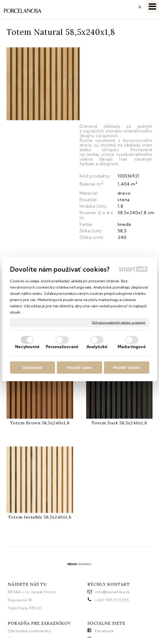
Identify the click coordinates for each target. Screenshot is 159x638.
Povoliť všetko (126, 367)
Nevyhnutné (27, 346)
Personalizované (62, 346)
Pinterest (103, 597)
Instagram (104, 581)
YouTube (103, 589)
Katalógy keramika (26, 597)
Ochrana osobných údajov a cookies (118, 322)
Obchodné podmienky (29, 573)
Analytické (96, 346)
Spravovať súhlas (77, 627)
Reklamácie (19, 589)
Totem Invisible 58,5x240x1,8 (39, 459)
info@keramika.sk (112, 534)
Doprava (16, 581)
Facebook (104, 573)
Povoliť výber (79, 367)
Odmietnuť (32, 367)
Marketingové (132, 346)
